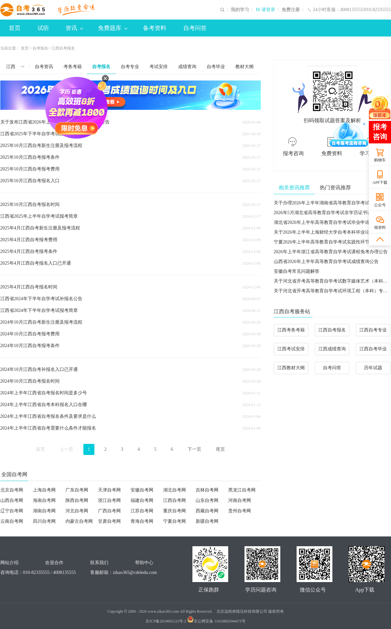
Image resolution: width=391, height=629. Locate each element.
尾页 (220, 449)
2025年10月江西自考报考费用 (30, 169)
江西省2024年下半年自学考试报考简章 (39, 310)
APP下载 (379, 182)
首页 (15, 28)
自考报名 (40, 48)
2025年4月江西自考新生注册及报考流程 (40, 228)
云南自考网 (11, 521)
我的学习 (240, 9)
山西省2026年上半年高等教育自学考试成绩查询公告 (326, 261)
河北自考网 (76, 510)
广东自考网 (76, 490)
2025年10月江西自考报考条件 (30, 157)
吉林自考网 (207, 490)
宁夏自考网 (174, 521)
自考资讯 (44, 66)
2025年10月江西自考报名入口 (30, 180)
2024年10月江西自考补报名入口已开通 (39, 369)
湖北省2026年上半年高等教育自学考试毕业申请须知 (326, 222)
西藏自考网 (207, 510)
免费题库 (112, 28)
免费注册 (291, 9)
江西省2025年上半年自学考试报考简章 (39, 216)
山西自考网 (11, 500)
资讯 (74, 28)
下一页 (194, 449)
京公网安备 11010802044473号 (216, 621)
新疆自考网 (207, 521)
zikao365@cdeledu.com (135, 572)
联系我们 (99, 562)
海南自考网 (44, 500)
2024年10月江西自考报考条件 (30, 345)
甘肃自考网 (109, 521)
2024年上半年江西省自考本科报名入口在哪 (43, 404)
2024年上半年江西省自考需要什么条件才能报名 (48, 428)
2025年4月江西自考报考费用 (28, 239)
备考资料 (154, 28)
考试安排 (158, 66)
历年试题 (373, 367)
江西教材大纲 (291, 367)
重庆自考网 (174, 510)
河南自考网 (239, 500)
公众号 (380, 205)
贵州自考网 (239, 510)
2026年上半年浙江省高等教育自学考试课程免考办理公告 (331, 251)
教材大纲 (244, 66)
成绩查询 (187, 66)
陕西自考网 (76, 500)
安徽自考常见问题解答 (296, 271)
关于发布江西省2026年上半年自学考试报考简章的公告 (55, 122)
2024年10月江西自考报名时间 (30, 381)
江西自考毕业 (373, 348)
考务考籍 (72, 66)
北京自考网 (11, 490)
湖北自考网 (174, 490)
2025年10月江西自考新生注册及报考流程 (41, 145)
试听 (43, 28)
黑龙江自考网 (242, 490)
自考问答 (195, 28)
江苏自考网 (142, 510)
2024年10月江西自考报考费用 (30, 333)
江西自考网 (174, 500)
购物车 (380, 160)
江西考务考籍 (291, 330)
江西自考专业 (373, 330)
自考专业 (130, 66)
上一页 (66, 449)
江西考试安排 (291, 348)
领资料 (380, 227)
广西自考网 (109, 510)
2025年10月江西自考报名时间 (30, 204)
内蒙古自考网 (79, 521)
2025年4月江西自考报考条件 (28, 251)
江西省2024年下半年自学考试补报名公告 (41, 298)
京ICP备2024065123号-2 (166, 621)
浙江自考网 (109, 500)
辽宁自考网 (11, 510)
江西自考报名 (332, 330)
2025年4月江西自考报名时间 (28, 287)
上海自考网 (44, 490)
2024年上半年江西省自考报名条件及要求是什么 (48, 416)
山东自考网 (207, 500)
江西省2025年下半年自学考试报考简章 (39, 133)
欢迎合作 (54, 562)
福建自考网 (142, 500)
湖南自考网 (44, 510)
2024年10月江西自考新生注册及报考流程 (41, 322)
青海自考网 (142, 521)
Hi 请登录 (265, 9)
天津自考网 (109, 490)
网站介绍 (9, 562)
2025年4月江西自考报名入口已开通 (35, 263)
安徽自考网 (142, 490)
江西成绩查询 (332, 348)
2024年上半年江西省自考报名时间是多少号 (43, 392)
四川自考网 (44, 521)
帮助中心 (144, 562)
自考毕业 (216, 66)
